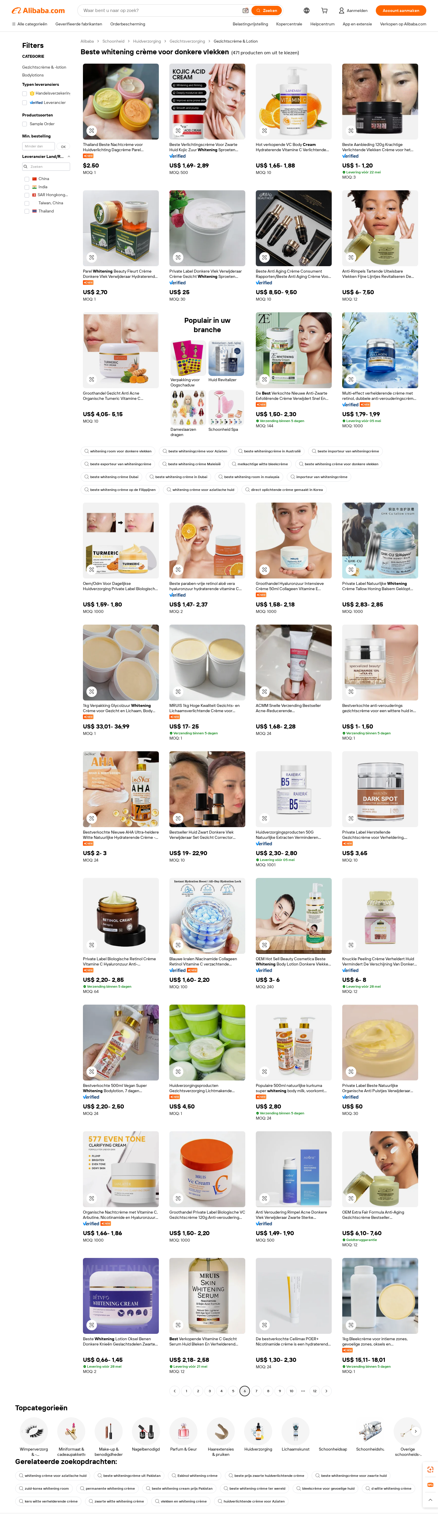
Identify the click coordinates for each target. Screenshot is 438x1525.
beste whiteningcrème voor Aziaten (195, 451)
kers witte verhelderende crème (48, 1501)
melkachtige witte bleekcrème (260, 464)
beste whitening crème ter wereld (254, 1488)
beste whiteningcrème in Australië (269, 451)
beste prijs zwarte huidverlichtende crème (266, 1475)
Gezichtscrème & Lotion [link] (236, 41)
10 (291, 1391)
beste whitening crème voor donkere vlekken (338, 464)
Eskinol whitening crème (195, 1475)
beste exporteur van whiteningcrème (117, 464)
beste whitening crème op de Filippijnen (120, 489)
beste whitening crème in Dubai (178, 477)
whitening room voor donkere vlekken (118, 451)
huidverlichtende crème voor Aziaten (251, 1501)
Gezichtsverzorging (187, 41)
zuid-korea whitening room (44, 1488)
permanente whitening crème (107, 1488)
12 (315, 1391)
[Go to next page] (326, 1391)
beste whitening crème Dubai (111, 477)
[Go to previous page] (174, 1391)
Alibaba (87, 41)
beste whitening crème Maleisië (191, 464)
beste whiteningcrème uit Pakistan (129, 1475)
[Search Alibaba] (160, 10)
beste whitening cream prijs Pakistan (179, 1488)
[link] (430, 1469)
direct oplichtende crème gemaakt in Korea (284, 489)
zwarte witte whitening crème (116, 1501)
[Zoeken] (266, 10)
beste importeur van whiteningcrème (345, 451)
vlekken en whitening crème (181, 1501)
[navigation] (44, 717)
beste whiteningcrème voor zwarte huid (351, 1475)
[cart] (325, 11)
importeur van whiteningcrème (319, 477)
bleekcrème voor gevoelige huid (325, 1488)
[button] (245, 10)
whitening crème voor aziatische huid (200, 489)
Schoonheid (113, 41)
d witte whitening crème (388, 1488)
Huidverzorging (147, 41)
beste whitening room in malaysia (248, 477)
